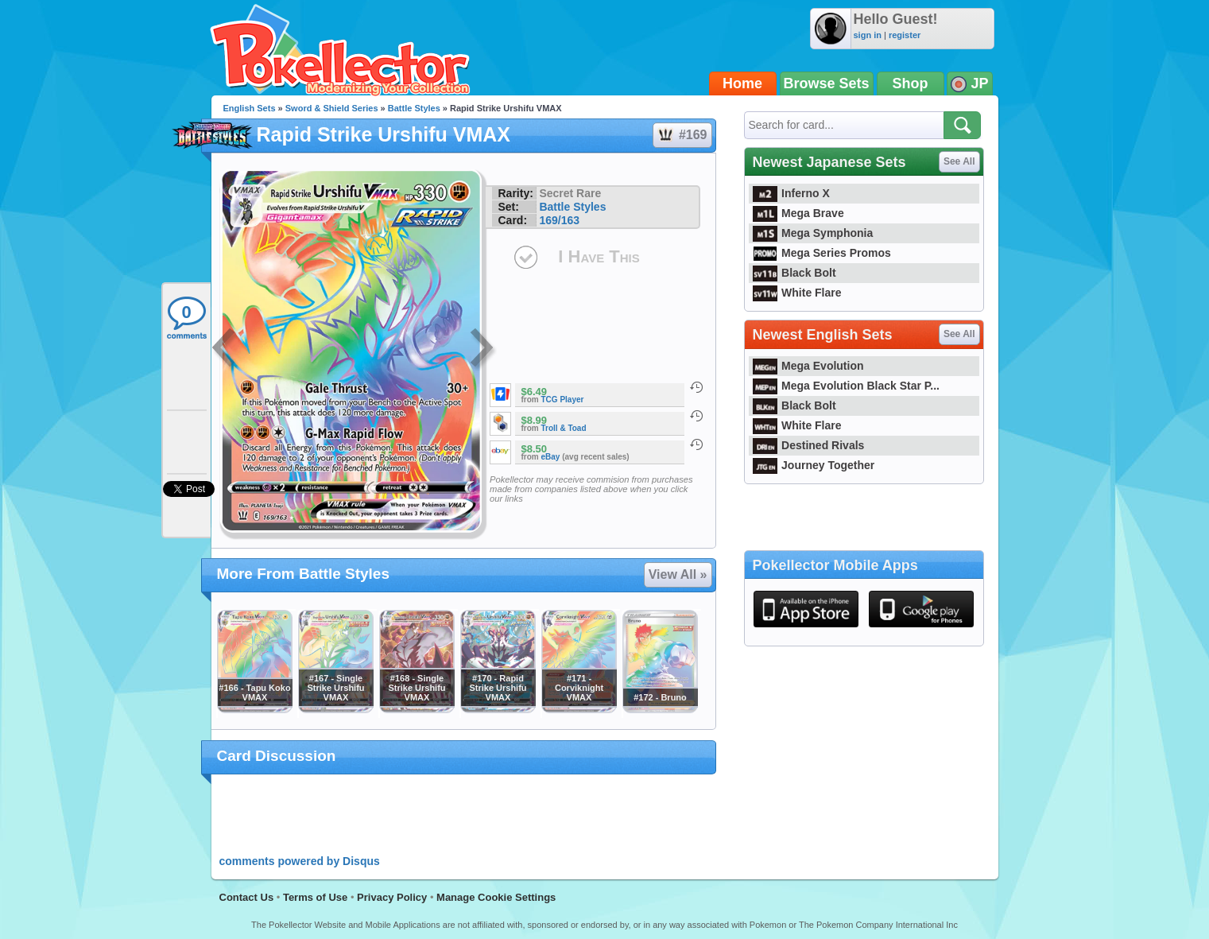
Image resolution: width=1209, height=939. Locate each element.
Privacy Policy (392, 897)
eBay (550, 456)
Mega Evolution (808, 365)
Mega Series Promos (822, 252)
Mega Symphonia (813, 233)
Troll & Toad (564, 428)
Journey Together (814, 465)
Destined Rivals (809, 445)
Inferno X (791, 193)
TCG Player (562, 399)
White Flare (797, 292)
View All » (678, 574)
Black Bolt (794, 272)
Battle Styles (414, 108)
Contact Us (246, 897)
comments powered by (299, 861)
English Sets (249, 108)
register (904, 35)
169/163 (559, 220)
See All (959, 161)
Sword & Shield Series (331, 108)
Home (742, 83)
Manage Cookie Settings (496, 897)
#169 (681, 135)
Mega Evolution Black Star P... (846, 385)
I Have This (598, 256)
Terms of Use (315, 897)
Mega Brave (798, 213)
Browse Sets (827, 83)
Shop (910, 83)
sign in (868, 35)
